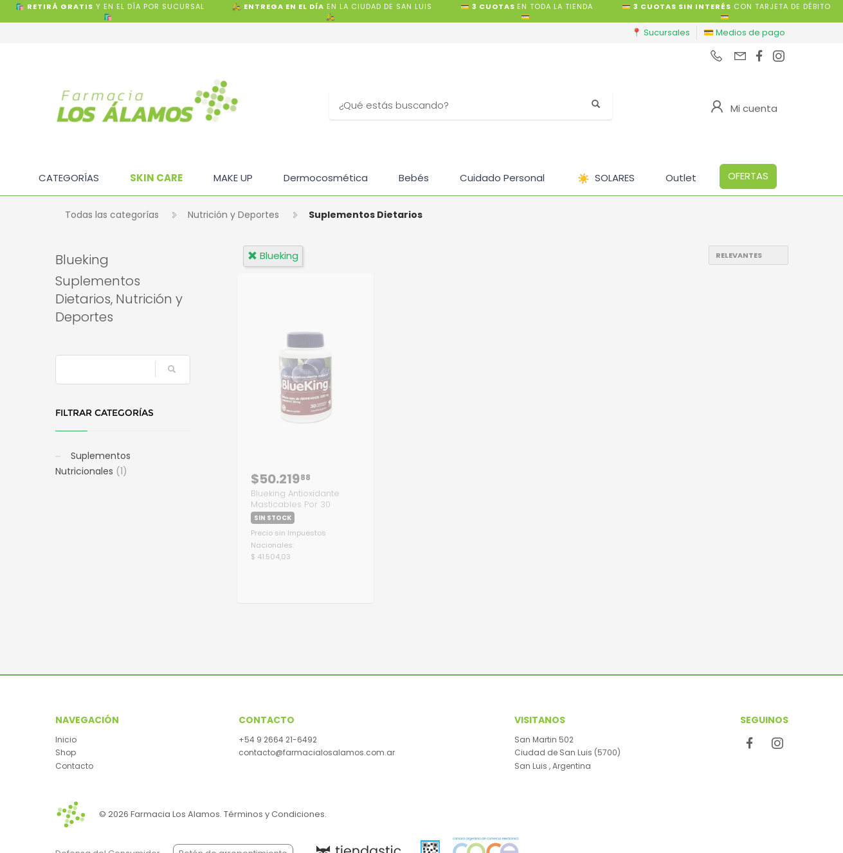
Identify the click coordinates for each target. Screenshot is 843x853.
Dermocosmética (326, 177)
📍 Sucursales (660, 32)
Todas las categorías (112, 214)
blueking (273, 255)
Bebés (414, 177)
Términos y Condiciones (274, 814)
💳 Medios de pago (744, 32)
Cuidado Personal (502, 177)
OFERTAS (748, 176)
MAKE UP (233, 177)
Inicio (66, 739)
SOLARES (606, 178)
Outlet (681, 177)
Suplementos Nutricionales (93, 463)
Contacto (74, 765)
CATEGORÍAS (69, 177)
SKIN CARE (156, 177)
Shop (65, 752)
